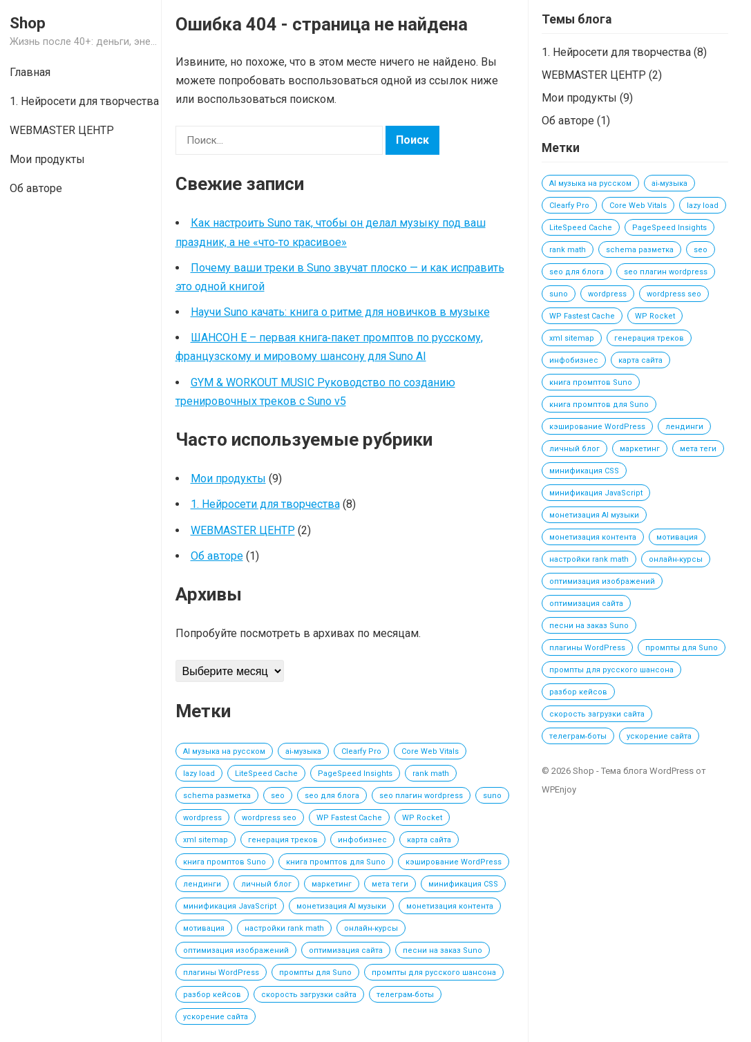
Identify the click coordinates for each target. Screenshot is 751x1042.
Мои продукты (228, 478)
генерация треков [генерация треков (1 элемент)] (283, 839)
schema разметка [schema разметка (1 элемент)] (217, 795)
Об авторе (217, 555)
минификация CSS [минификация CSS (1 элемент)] (463, 884)
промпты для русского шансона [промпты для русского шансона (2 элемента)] (434, 972)
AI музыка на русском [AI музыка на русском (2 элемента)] (224, 751)
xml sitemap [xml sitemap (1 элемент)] (205, 839)
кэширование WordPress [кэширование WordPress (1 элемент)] (454, 862)
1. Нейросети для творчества (265, 504)
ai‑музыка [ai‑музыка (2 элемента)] (303, 751)
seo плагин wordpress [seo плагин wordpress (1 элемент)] (421, 795)
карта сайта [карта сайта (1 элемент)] (429, 839)
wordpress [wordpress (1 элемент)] (202, 817)
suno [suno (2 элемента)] (492, 795)
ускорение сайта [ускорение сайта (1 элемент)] (215, 1016)
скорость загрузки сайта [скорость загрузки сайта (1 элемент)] (309, 994)
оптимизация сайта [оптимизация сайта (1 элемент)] (346, 950)
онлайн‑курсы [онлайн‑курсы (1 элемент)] (371, 928)
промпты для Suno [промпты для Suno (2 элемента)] (315, 972)
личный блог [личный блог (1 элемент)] (266, 884)
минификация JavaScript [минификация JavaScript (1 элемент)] (229, 906)
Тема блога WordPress (647, 771)
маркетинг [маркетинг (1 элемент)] (332, 884)
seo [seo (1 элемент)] (278, 795)
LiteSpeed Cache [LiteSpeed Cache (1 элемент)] (266, 773)
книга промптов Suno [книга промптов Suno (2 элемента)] (224, 862)
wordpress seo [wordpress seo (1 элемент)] (269, 817)
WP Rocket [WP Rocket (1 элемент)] (422, 817)
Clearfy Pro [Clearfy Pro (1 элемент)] (361, 751)
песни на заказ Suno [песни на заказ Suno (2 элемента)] (442, 950)
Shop (28, 23)
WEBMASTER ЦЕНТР (243, 530)
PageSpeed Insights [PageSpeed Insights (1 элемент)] (355, 773)
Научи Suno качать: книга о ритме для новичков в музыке (340, 312)
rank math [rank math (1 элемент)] (430, 773)
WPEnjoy (559, 789)
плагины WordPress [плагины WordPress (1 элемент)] (221, 972)
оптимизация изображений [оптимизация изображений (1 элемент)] (236, 950)
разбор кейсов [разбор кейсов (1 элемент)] (212, 994)
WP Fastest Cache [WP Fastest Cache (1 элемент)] (349, 817)
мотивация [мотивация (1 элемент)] (204, 928)
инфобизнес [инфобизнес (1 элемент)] (362, 839)
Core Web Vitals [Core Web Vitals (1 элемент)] (430, 751)
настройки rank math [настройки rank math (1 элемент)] (284, 928)
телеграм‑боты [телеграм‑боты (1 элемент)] (406, 994)
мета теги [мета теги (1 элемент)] (390, 884)
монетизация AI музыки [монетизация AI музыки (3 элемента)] (341, 906)
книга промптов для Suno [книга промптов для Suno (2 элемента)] (336, 862)
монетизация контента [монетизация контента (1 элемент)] (449, 906)
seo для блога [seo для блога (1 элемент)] (332, 795)
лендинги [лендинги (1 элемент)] (202, 884)
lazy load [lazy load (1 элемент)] (199, 773)
